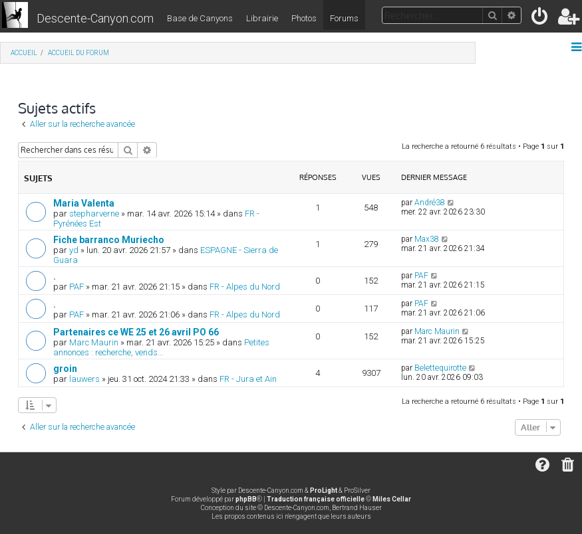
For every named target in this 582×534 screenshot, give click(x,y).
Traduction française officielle (315, 499)
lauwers (84, 379)
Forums (344, 18)
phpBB (246, 499)
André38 (429, 202)
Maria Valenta (83, 203)
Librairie (262, 18)
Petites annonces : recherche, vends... (161, 347)
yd (73, 250)
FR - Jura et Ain (248, 379)
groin (65, 368)
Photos (304, 18)
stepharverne (94, 214)
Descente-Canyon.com (95, 18)
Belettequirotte (440, 368)
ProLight (323, 490)
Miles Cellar (391, 499)
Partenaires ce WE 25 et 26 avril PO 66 (136, 332)
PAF (76, 287)
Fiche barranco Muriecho (108, 239)
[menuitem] (540, 19)
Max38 (426, 239)
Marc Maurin (93, 342)
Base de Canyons (200, 18)
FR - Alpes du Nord (245, 287)
